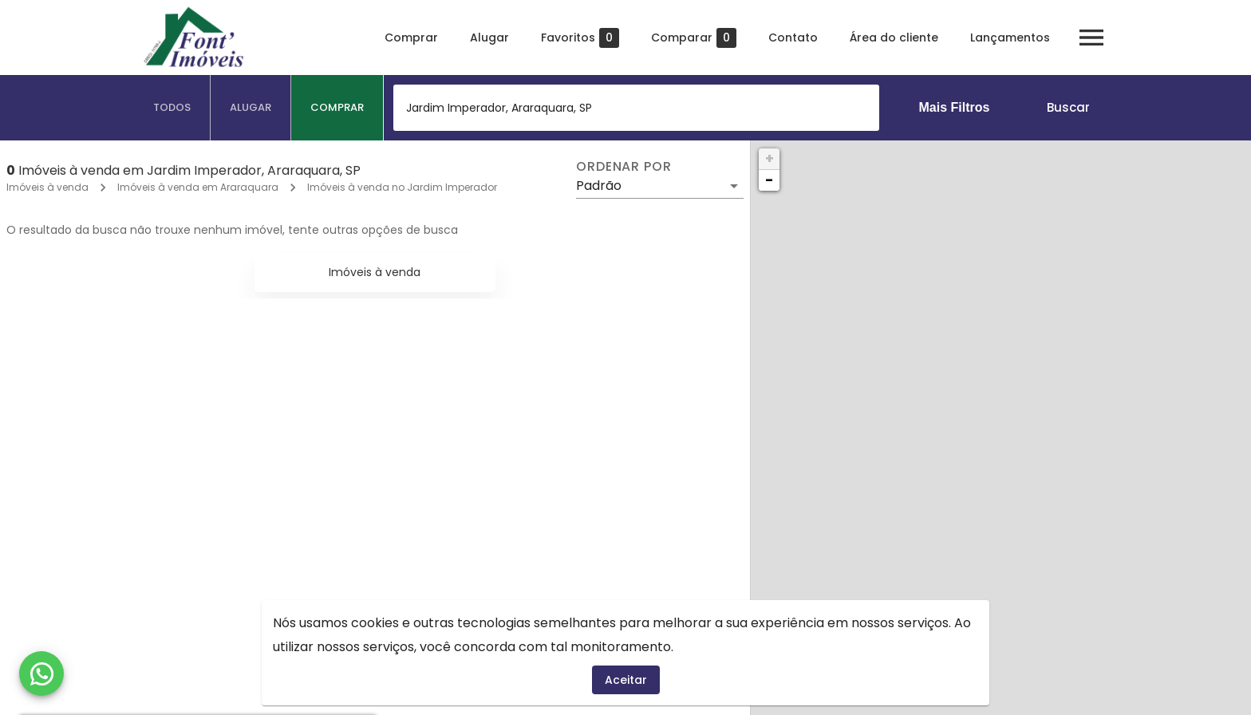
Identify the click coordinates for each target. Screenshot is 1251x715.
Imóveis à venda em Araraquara (197, 187)
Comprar (411, 37)
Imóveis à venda (47, 187)
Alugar (489, 37)
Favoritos (580, 38)
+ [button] (769, 158)
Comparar (693, 38)
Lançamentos (1010, 37)
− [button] (769, 180)
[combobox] (636, 108)
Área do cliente (894, 37)
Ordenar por (624, 166)
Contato (793, 37)
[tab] (172, 107)
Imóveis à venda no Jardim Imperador (402, 187)
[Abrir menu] (1091, 37)
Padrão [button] (599, 185)
